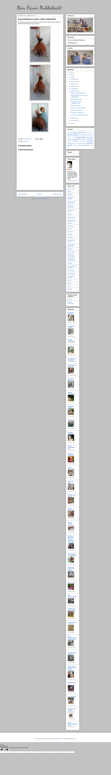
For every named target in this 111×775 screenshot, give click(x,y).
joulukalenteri (75, 134)
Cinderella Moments (71, 313)
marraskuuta (74, 81)
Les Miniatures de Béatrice (72, 359)
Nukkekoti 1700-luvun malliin (71, 569)
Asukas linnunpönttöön (76, 110)
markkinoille (80, 137)
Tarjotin (69, 283)
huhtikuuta (74, 88)
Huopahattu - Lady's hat (70, 206)
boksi (71, 132)
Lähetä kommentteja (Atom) (41, 198)
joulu (68, 134)
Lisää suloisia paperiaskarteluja (78, 115)
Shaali (69, 280)
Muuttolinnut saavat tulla (77, 112)
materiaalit (89, 138)
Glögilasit (69, 194)
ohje (85, 139)
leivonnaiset (84, 135)
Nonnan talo (71, 420)
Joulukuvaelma (71, 220)
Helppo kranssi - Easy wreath (71, 202)
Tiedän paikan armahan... (72, 623)
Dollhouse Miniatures (71, 454)
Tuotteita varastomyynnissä (77, 108)
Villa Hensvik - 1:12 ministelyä (72, 554)
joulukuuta (74, 79)
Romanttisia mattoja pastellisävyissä (75, 102)
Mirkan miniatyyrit (71, 509)
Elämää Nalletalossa (71, 340)
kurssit (79, 135)
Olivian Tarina (72, 582)
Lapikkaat (70, 249)
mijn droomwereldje (72, 595)
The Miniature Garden (72, 709)
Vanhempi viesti (57, 194)
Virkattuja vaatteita (75, 105)
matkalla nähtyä (71, 139)
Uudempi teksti (22, 194)
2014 (70, 77)
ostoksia (75, 141)
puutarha (90, 141)
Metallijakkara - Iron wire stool (71, 259)
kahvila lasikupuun (89, 134)
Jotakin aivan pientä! (72, 495)
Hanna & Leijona (70, 523)
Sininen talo (82, 143)
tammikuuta (74, 120)
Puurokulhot (70, 270)
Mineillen (77, 139)
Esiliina (69, 191)
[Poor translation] (6, 749)
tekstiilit (69, 145)
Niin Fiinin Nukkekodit (39, 8)
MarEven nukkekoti (70, 433)
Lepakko (69, 289)
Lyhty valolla (70, 251)
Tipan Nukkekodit (71, 468)
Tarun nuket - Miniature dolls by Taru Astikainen (72, 668)
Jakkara (69, 214)
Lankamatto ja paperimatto (71, 245)
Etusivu (39, 194)
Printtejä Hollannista (70, 302)
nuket (81, 139)
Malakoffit (70, 346)
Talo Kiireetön (72, 696)
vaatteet (26, 141)
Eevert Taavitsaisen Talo (71, 447)
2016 (70, 72)
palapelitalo (82, 141)
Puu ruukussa (71, 273)
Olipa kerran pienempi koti (72, 609)
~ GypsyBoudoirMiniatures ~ (72, 653)
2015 (70, 74)
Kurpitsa (69, 234)
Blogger (73, 738)
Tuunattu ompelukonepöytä (77, 93)
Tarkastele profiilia (72, 180)
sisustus (89, 143)
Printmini (69, 299)
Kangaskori (70, 226)
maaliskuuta (74, 91)
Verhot (69, 286)
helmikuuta (74, 118)
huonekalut (81, 132)
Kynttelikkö (70, 237)
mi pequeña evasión (71, 327)
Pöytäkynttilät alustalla (71, 276)
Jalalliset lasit (70, 217)
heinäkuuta (74, 86)
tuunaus (75, 145)
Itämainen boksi (89, 132)
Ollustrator (60, 738)
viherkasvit (85, 145)
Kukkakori (70, 231)
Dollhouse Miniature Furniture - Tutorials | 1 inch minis (71, 538)
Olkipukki (69, 263)
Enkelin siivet (70, 188)
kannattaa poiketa (72, 135)
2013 (70, 123)
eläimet (75, 132)
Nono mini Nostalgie (71, 379)
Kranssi (69, 229)
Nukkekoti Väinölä (71, 407)
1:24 (68, 132)
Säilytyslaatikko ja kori (76, 99)
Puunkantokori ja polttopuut (71, 266)
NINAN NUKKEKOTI (71, 393)
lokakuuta (73, 84)
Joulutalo (82, 134)
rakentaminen (71, 143)
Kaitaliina (69, 223)
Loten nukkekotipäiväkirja (72, 724)
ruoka (76, 143)
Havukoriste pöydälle (70, 198)
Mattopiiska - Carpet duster (71, 255)
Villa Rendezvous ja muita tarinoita (72, 637)
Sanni (70, 169)
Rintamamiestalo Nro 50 (72, 365)
